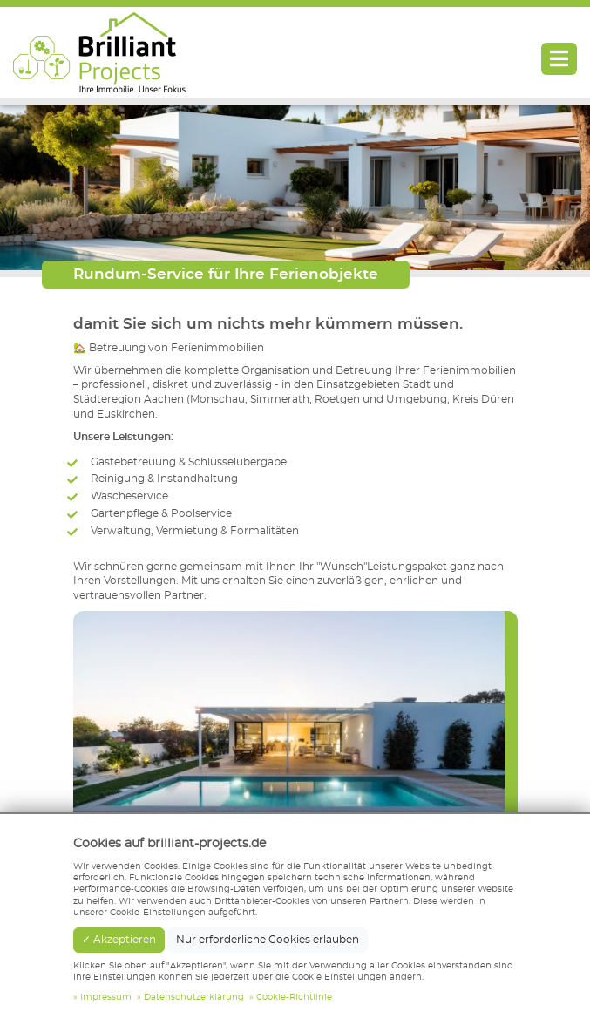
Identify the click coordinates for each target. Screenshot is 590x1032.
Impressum (106, 997)
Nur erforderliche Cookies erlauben (267, 939)
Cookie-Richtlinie (294, 997)
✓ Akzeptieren (119, 939)
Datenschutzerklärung (194, 997)
